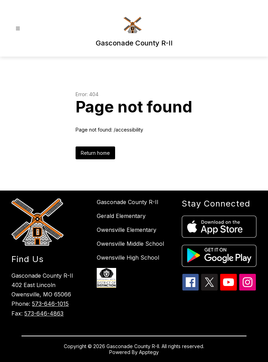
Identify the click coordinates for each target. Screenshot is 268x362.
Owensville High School (128, 257)
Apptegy (149, 352)
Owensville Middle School (130, 243)
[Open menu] (18, 29)
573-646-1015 (50, 303)
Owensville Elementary (126, 229)
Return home (95, 153)
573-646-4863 (43, 313)
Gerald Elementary (121, 215)
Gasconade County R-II (127, 202)
